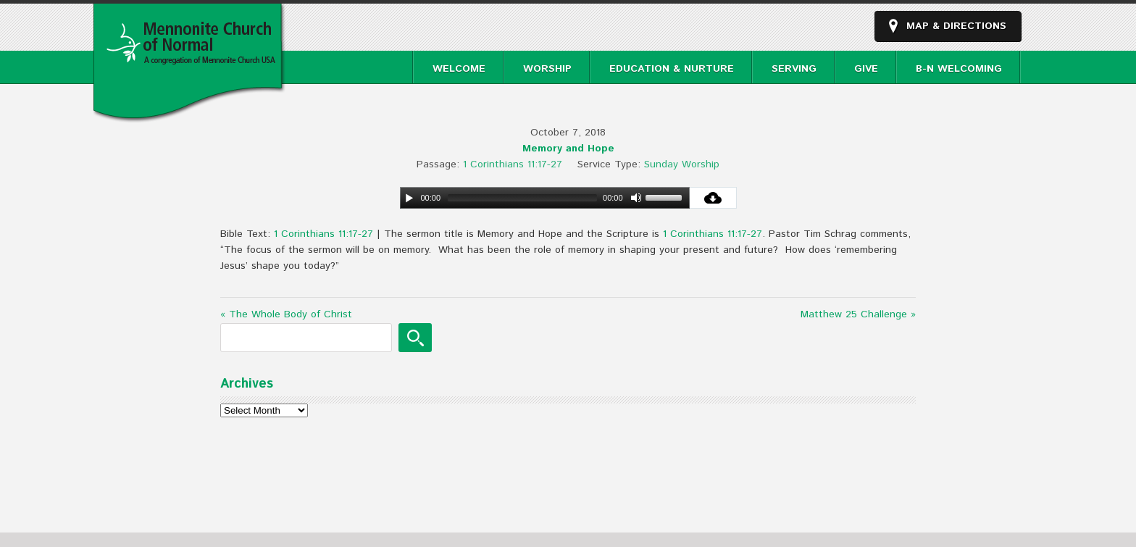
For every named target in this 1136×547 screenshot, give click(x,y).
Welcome (459, 69)
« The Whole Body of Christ (286, 314)
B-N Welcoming (959, 69)
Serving (794, 69)
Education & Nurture (671, 69)
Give (866, 69)
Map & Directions (956, 26)
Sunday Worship (681, 164)
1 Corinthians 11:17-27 (512, 164)
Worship (547, 69)
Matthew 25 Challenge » (858, 314)
